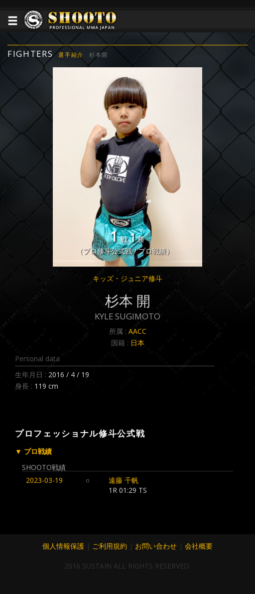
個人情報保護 (63, 546)
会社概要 (199, 546)
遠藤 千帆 (123, 480)
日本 (137, 342)
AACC (137, 331)
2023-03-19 (44, 480)
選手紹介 (71, 54)
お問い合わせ (156, 546)
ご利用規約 (109, 546)
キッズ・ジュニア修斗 (127, 278)
